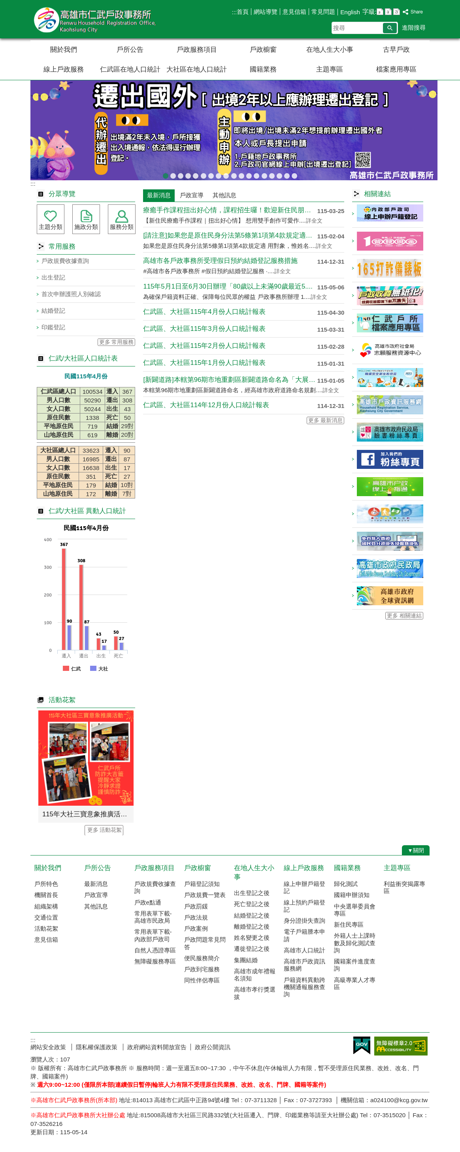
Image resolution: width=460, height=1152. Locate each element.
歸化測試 (346, 883)
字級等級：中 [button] (388, 11)
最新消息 (96, 883)
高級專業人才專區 (354, 983)
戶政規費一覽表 (205, 894)
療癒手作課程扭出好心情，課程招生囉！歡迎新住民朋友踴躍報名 (230, 210)
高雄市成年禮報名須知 (254, 975)
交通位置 (46, 917)
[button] (390, 28)
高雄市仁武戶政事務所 (97, 19)
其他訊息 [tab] (224, 195)
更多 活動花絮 (104, 830)
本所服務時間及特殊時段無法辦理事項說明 (279, 174)
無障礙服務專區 (155, 961)
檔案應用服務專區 (203, 174)
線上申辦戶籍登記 (304, 887)
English (350, 12)
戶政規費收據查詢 (264, 174)
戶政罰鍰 (196, 906)
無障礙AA (401, 1046)
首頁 (243, 11)
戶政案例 (196, 928)
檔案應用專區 (396, 69)
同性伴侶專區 (202, 980)
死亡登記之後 (252, 904)
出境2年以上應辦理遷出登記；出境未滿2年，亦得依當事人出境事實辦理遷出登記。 (165, 174)
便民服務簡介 (202, 958)
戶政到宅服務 (202, 969)
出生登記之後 (252, 892)
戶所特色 (46, 883)
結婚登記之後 (252, 915)
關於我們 (63, 49)
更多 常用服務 (116, 342)
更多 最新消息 (325, 420)
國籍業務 (263, 69)
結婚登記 (53, 310)
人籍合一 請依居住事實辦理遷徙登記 (234, 174)
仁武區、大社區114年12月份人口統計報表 (206, 405)
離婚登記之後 (252, 926)
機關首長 (46, 894)
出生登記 (53, 277)
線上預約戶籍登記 (304, 906)
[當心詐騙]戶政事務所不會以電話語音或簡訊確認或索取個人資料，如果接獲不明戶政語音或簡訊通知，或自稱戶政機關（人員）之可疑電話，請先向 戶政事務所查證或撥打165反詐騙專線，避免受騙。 (173, 174)
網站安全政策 (49, 1047)
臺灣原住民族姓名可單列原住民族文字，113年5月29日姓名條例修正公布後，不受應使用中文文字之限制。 (195, 174)
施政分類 (86, 226)
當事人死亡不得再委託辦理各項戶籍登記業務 (272, 174)
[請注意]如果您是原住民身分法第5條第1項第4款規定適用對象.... (230, 235)
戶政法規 (196, 917)
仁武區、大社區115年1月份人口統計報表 (204, 362)
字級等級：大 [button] (396, 11)
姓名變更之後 (252, 937)
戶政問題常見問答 (205, 943)
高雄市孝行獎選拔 (254, 993)
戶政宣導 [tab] (192, 195)
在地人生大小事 (329, 49)
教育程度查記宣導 (188, 174)
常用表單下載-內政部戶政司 (153, 935)
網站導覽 (265, 11)
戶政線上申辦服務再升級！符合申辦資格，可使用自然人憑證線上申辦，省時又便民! (241, 174)
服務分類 (122, 226)
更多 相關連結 (404, 616)
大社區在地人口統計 (196, 69)
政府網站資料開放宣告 (157, 1047)
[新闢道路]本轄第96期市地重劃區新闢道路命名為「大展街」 (230, 379)
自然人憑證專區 (155, 950)
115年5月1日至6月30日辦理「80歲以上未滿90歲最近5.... (227, 286)
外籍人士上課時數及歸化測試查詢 (354, 942)
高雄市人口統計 (304, 950)
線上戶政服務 (63, 69)
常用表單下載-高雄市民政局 (153, 917)
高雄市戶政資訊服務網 (304, 965)
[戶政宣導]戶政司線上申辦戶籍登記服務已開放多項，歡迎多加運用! (180, 174)
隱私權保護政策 (97, 1047)
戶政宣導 (96, 894)
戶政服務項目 (197, 49)
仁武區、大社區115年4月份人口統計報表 (204, 311)
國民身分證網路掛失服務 (287, 174)
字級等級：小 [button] (380, 11)
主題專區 (329, 69)
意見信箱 (294, 11)
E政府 (361, 1045)
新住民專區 (349, 924)
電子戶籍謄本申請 (304, 935)
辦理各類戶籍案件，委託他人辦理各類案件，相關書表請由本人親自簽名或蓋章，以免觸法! (211, 174)
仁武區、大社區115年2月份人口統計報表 (204, 345)
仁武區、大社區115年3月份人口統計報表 (204, 328)
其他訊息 (96, 906)
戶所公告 (130, 49)
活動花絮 (46, 928)
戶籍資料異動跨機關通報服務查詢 (304, 986)
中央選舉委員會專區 (354, 910)
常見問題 (323, 11)
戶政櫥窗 (263, 49)
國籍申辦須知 (352, 894)
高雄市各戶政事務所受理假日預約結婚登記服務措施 (220, 260)
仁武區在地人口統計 (130, 69)
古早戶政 (396, 49)
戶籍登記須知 (202, 883)
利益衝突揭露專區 (404, 887)
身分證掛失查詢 (304, 920)
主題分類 (50, 226)
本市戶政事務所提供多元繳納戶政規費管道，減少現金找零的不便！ (256, 174)
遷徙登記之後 (252, 948)
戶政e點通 (147, 902)
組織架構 (46, 906)
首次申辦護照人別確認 (71, 294)
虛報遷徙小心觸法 (249, 174)
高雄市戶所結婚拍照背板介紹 (226, 174)
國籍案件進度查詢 (354, 965)
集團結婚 (246, 960)
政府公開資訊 (212, 1047)
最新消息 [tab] (159, 195)
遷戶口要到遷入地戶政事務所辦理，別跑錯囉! (294, 174)
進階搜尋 (414, 27)
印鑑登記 (53, 327)
